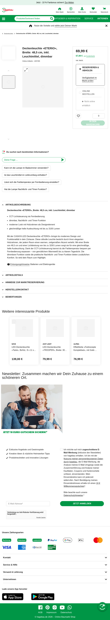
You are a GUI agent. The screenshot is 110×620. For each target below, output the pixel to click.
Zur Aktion (69, 2)
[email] (28, 503)
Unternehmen (9, 579)
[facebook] (40, 607)
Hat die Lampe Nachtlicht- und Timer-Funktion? (25, 189)
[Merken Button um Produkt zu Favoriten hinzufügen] (78, 115)
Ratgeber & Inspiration (67, 19)
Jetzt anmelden (82, 503)
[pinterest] (47, 607)
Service (88, 19)
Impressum (51, 612)
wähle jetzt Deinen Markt (66, 26)
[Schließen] (106, 25)
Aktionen (102, 19)
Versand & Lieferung (13, 572)
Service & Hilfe (10, 565)
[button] (3, 18)
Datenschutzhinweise (73, 495)
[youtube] (62, 607)
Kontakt (7, 557)
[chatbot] (31, 159)
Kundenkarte (90, 56)
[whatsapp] (70, 607)
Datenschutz (66, 612)
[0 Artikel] (99, 116)
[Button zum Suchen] (50, 18)
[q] (27, 18)
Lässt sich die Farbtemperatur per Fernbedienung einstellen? (31, 182)
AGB (40, 612)
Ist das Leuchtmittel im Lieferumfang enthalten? (25, 175)
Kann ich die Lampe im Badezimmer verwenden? (26, 168)
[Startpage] (7, 10)
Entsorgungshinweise (20, 264)
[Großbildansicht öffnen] (43, 86)
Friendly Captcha (40, 517)
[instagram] (55, 607)
